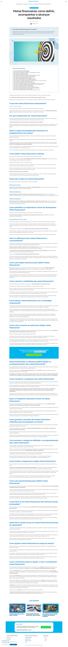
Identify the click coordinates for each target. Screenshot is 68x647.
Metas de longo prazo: (15, 198)
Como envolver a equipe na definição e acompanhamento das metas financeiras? (28, 84)
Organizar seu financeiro (28, 637)
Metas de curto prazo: (15, 185)
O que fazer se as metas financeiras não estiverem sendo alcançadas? (26, 87)
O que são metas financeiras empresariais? (21, 70)
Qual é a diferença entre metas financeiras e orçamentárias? (24, 76)
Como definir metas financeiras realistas (20, 73)
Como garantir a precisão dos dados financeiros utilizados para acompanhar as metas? (29, 83)
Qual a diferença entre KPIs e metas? (18, 219)
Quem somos (8, 637)
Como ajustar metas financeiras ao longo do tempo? (22, 88)
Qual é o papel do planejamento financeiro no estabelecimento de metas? (26, 72)
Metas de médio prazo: (15, 191)
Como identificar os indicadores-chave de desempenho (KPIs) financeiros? (26, 75)
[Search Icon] (66, 1)
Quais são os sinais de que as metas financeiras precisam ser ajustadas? (26, 88)
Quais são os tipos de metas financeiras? (20, 74)
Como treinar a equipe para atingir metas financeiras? (23, 85)
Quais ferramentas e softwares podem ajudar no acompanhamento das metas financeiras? (29, 80)
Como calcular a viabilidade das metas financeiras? (31, 281)
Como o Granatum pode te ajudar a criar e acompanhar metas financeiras (26, 89)
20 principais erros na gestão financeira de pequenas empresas (50, 615)
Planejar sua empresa (28, 640)
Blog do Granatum (33, 1)
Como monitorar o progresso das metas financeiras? (22, 81)
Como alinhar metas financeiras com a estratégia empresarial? (24, 78)
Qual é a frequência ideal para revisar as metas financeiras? (24, 82)
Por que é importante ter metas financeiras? (21, 71)
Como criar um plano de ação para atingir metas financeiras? (24, 79)
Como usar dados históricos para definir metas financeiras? (24, 77)
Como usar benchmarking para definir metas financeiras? (23, 86)
